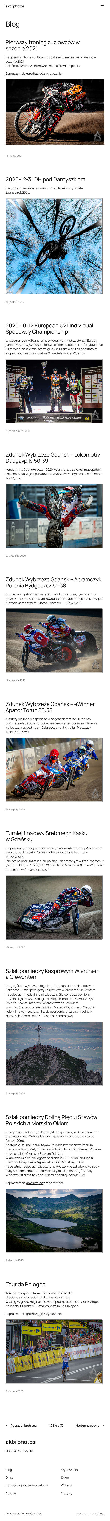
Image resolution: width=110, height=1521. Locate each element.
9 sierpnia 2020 (15, 1260)
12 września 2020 (15, 680)
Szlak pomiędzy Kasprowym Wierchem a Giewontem (53, 974)
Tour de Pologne (26, 1284)
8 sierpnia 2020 (14, 1391)
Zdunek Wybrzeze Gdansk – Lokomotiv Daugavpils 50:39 (53, 458)
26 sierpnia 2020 (15, 947)
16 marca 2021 (14, 155)
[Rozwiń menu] (102, 6)
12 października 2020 (18, 431)
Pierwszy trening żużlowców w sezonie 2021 (43, 45)
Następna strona (90, 1425)
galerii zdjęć (34, 73)
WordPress (98, 1513)
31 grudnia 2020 (15, 301)
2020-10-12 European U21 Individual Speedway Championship (49, 328)
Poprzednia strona (21, 1425)
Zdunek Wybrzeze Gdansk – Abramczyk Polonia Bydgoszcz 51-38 (53, 582)
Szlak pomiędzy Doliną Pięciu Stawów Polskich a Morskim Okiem (51, 1120)
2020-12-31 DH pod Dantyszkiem (45, 179)
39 (62, 1425)
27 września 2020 (16, 555)
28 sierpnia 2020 (15, 809)
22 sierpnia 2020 (15, 1093)
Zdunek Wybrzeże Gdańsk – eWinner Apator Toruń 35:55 (50, 707)
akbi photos (15, 6)
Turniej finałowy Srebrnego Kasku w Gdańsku (46, 836)
